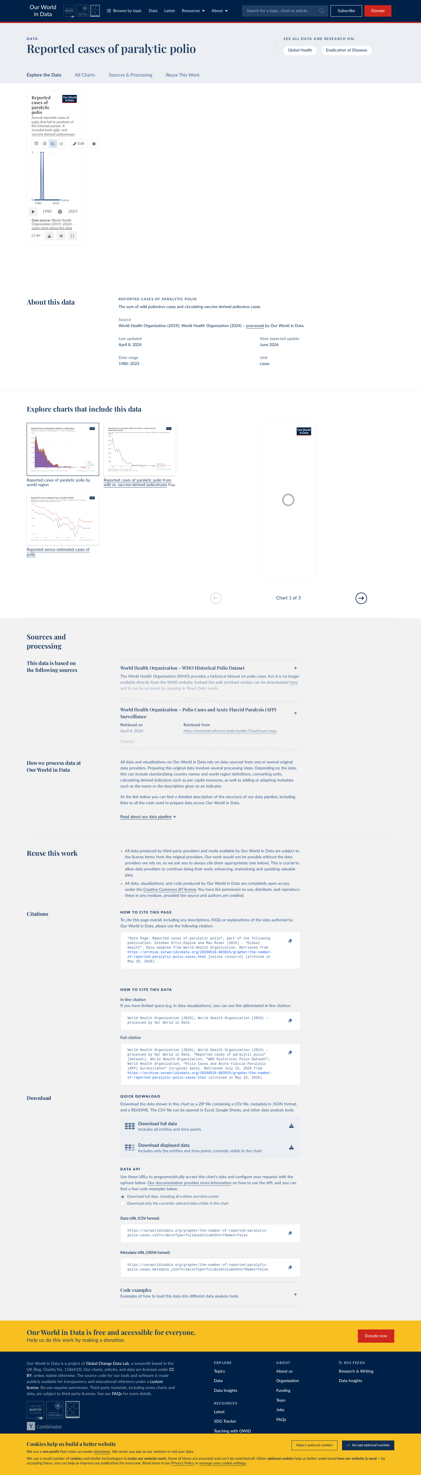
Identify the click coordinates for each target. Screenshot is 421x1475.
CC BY (79, 278)
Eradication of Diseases (346, 50)
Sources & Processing (130, 75)
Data (153, 11)
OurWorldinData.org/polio (52, 278)
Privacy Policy (182, 1464)
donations (102, 1452)
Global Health (300, 50)
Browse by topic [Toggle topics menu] (124, 11)
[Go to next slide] (361, 598)
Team (280, 1411)
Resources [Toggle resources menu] (193, 11)
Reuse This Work (183, 75)
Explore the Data (44, 75)
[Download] (216, 275)
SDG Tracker (225, 1432)
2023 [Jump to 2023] (290, 261)
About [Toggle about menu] (220, 11)
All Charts (85, 75)
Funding (283, 1402)
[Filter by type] (348, 158)
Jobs (280, 1421)
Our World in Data (43, 11)
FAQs (117, 1405)
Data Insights (225, 1402)
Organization (287, 1392)
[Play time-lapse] (36, 261)
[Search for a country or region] (348, 108)
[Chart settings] (285, 125)
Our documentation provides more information (189, 1192)
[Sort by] (342, 122)
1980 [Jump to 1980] (50, 261)
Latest (169, 11)
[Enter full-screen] (277, 275)
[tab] (44, 125)
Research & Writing (356, 1382)
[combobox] (285, 11)
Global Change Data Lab (107, 1375)
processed (255, 326)
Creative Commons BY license (169, 890)
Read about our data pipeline (147, 817)
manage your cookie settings (222, 1464)
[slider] (62, 261)
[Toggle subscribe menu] (346, 11)
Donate (378, 11)
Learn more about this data (145, 273)
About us (284, 1382)
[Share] (244, 275)
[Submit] (321, 11)
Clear (382, 134)
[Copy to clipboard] (284, 941)
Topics (219, 1382)
